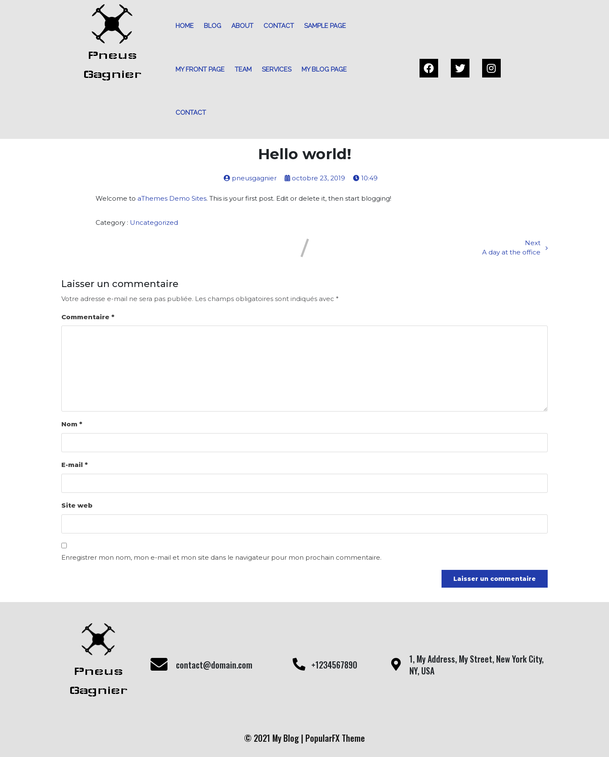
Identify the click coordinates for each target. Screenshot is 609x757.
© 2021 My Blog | (274, 738)
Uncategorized (154, 222)
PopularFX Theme (335, 738)
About (242, 26)
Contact (278, 26)
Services (276, 69)
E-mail (74, 465)
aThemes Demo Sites (171, 198)
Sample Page (325, 26)
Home (185, 26)
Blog (212, 26)
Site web (77, 505)
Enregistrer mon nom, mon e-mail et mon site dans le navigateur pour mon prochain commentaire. (221, 557)
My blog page (324, 69)
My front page (200, 69)
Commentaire (87, 317)
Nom (71, 424)
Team (243, 69)
